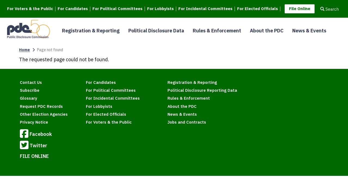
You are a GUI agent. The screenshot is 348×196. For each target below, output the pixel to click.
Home (24, 49)
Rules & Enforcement (217, 30)
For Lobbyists (160, 9)
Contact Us (31, 82)
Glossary (28, 98)
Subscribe (29, 90)
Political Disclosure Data (156, 30)
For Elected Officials (257, 9)
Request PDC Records (41, 106)
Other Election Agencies (44, 114)
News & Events (309, 30)
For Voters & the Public (30, 9)
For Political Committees (117, 9)
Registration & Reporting (91, 30)
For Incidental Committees (205, 9)
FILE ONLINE (34, 156)
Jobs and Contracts (186, 122)
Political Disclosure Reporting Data (202, 90)
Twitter (33, 146)
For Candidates (73, 9)
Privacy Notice (34, 122)
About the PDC (267, 30)
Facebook (36, 134)
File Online (299, 8)
